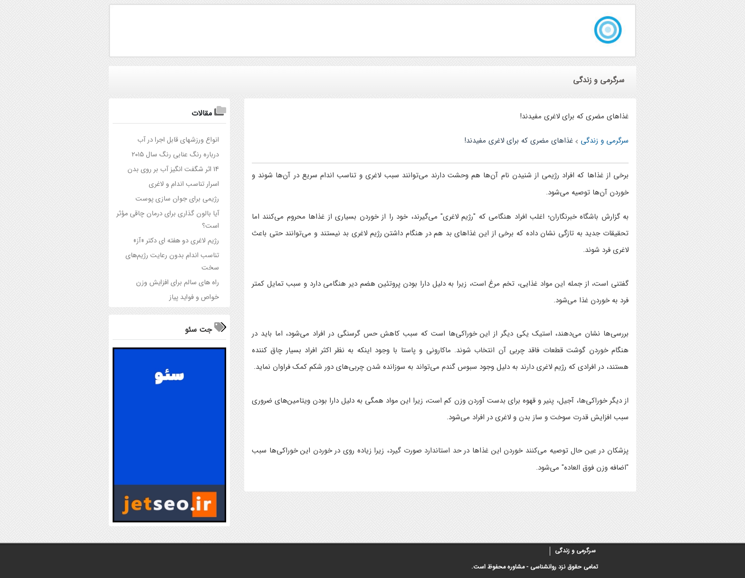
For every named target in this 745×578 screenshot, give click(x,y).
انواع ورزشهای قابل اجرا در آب (178, 140)
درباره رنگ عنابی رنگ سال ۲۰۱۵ (175, 154)
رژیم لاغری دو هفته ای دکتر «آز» (176, 240)
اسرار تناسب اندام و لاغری (184, 184)
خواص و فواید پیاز (194, 297)
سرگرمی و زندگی (575, 551)
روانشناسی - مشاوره (531, 567)
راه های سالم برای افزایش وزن (177, 282)
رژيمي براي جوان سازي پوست (177, 198)
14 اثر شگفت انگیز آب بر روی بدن (173, 169)
